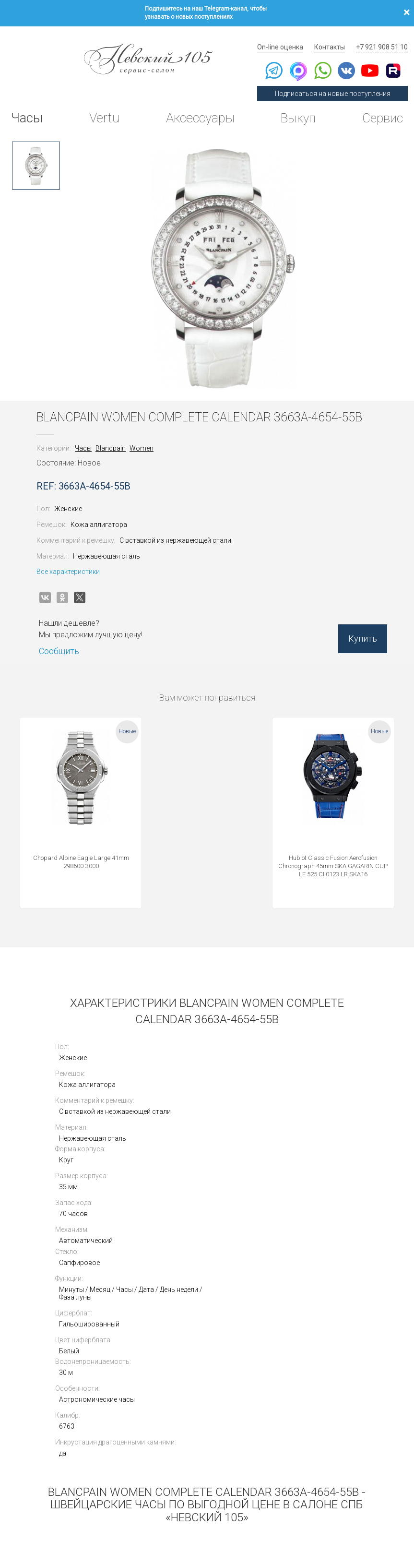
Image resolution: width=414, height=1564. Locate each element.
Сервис (380, 108)
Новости (263, 1468)
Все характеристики (75, 557)
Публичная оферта (106, 1511)
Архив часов (271, 1431)
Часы (28, 108)
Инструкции (270, 1456)
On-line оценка (288, 36)
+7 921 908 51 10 (383, 36)
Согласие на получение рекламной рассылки (355, 1511)
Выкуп (296, 108)
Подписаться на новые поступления (337, 82)
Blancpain (118, 433)
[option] (36, 151)
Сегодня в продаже (282, 1394)
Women (149, 433)
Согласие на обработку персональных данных (245, 1511)
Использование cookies (160, 1511)
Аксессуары (198, 108)
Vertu (102, 108)
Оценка (356, 1406)
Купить (355, 628)
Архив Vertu (269, 1443)
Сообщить (67, 637)
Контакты (334, 36)
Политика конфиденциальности (43, 1511)
